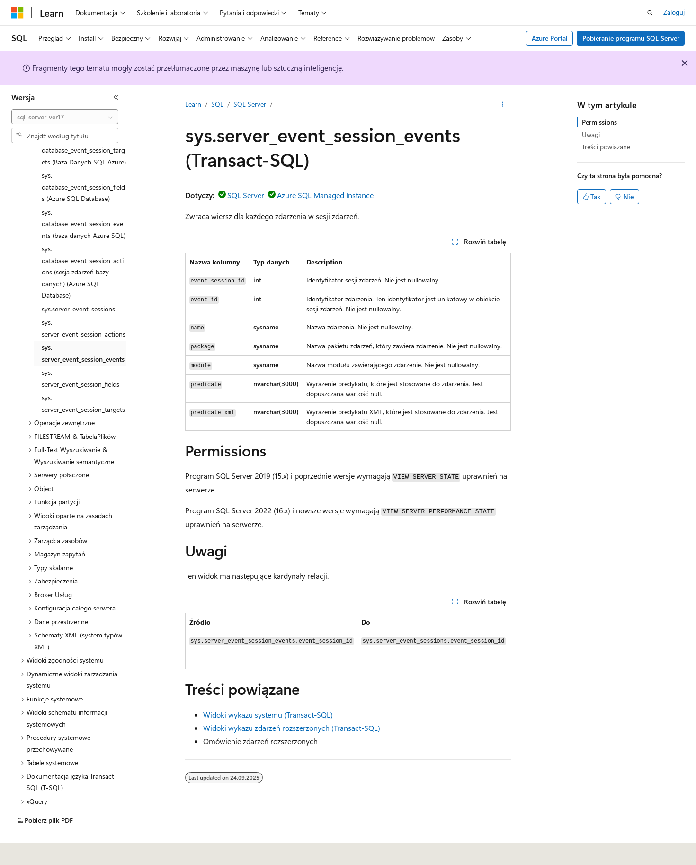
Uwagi (591, 134)
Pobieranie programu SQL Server (630, 38)
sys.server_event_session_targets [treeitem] (83, 381)
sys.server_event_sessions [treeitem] (78, 286)
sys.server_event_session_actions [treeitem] (83, 305)
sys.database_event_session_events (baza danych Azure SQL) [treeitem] (83, 201)
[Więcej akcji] (502, 104)
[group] (348, 641)
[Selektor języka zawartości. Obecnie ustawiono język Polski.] (29, 851)
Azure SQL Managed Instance (325, 195)
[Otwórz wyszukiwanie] (650, 12)
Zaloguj (674, 12)
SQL (217, 104)
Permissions (599, 122)
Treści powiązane (606, 146)
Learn (193, 104)
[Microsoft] (17, 13)
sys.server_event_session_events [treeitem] (83, 330)
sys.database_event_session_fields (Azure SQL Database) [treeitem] (83, 164)
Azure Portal (550, 38)
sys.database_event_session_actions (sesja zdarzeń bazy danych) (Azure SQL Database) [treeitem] (83, 249)
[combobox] (64, 117)
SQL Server (249, 104)
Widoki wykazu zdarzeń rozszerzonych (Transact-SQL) (291, 728)
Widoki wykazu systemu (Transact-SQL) (268, 714)
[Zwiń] (116, 97)
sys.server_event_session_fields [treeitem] (80, 356)
